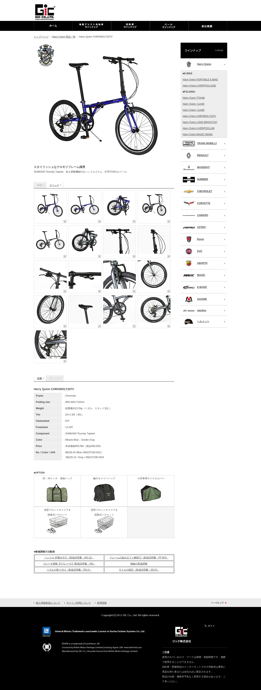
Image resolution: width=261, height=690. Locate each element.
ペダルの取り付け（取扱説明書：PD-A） (69, 569)
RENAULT (195, 155)
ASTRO (194, 227)
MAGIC (194, 275)
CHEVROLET (197, 191)
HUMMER (195, 179)
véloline (194, 310)
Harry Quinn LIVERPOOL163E (199, 85)
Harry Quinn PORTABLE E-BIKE (200, 79)
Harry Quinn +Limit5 (193, 104)
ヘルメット (196, 321)
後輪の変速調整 (138, 563)
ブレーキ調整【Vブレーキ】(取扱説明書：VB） (69, 563)
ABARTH (195, 263)
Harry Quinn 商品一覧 (64, 36)
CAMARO (195, 215)
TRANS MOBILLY (200, 143)
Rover (193, 239)
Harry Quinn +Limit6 (193, 110)
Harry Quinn (197, 64)
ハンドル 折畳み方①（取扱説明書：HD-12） (69, 557)
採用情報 (102, 602)
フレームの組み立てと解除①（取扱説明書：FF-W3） (139, 557)
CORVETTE (196, 203)
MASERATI (196, 167)
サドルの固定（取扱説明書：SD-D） (139, 569)
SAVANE (195, 299)
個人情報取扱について (48, 602)
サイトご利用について (78, 602)
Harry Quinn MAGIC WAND (198, 134)
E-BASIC (195, 287)
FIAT (192, 251)
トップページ (41, 36)
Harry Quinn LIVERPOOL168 (198, 128)
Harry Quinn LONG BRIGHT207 (200, 122)
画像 (39, 378)
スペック (54, 185)
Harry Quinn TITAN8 (194, 97)
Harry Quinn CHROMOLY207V (199, 116)
